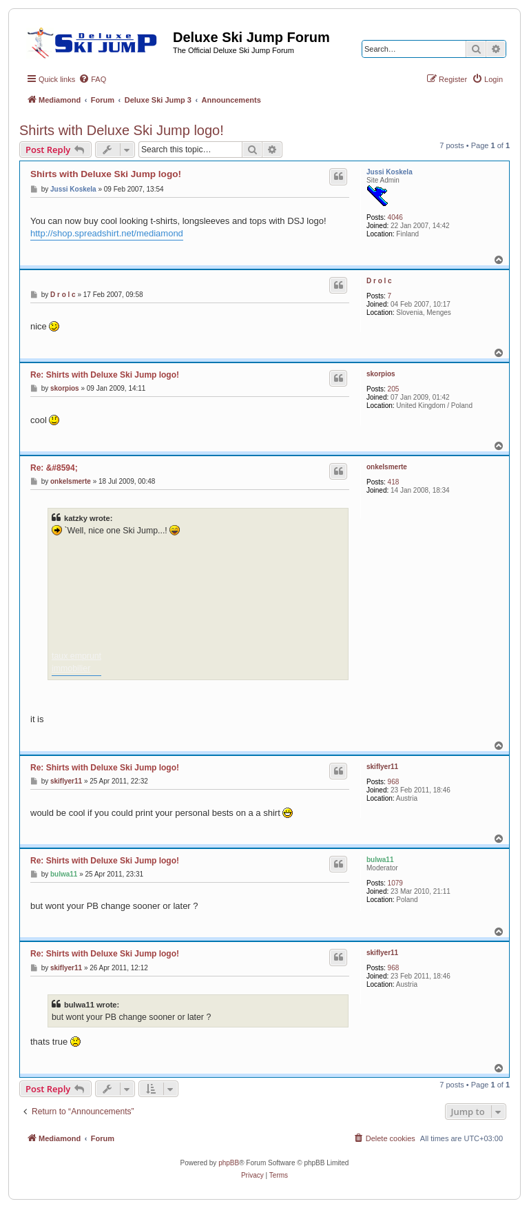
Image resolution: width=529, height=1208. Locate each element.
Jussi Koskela (389, 172)
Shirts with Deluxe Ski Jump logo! (121, 130)
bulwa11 (379, 859)
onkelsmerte (386, 467)
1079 (395, 883)
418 (394, 482)
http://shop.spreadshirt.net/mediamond (106, 233)
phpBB (228, 1163)
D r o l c (379, 281)
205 (394, 389)
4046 (395, 217)
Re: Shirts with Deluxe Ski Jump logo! (104, 375)
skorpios (380, 374)
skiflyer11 (382, 766)
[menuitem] (92, 79)
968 (394, 782)
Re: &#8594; (54, 468)
